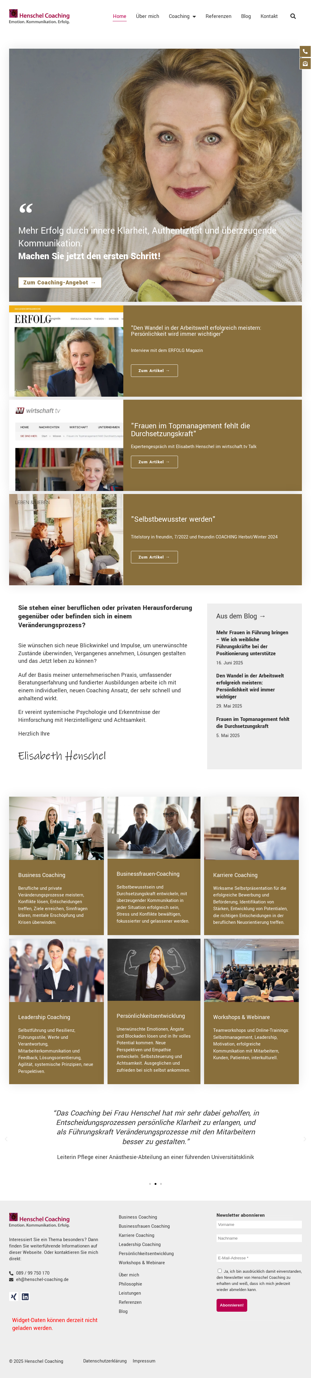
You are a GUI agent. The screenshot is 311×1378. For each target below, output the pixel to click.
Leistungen (130, 1293)
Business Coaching (41, 875)
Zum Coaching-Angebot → (60, 283)
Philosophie (130, 1284)
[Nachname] (259, 1238)
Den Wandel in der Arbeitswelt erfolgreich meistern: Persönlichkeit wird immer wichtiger (250, 686)
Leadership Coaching (44, 1017)
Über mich (147, 16)
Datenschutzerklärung (105, 1361)
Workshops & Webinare (241, 1017)
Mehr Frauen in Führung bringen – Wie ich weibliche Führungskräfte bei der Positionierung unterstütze (252, 643)
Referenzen (218, 16)
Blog (246, 16)
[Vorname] (259, 1224)
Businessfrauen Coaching (144, 1226)
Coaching (182, 16)
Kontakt (269, 16)
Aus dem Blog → (241, 616)
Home (119, 16)
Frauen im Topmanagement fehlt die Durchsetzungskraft (252, 723)
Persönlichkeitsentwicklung (151, 1016)
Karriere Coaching (235, 875)
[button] (6, 1139)
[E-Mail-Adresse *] (259, 1258)
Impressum (144, 1361)
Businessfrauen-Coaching (148, 874)
